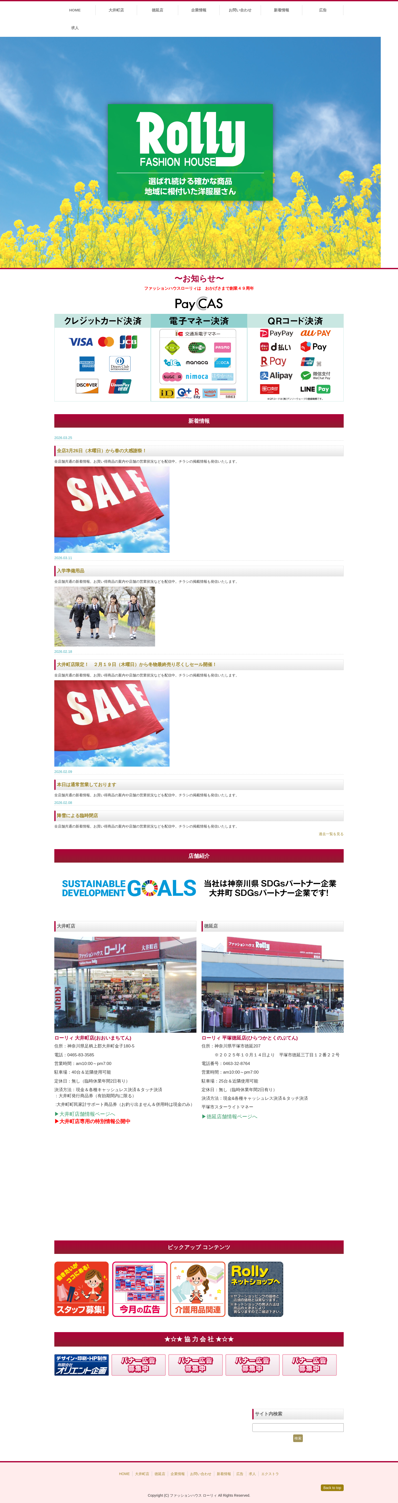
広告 (323, 10)
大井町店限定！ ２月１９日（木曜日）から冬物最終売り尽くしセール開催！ (137, 664)
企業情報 (198, 10)
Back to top (332, 1488)
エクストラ (270, 1474)
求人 (75, 28)
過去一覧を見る (331, 834)
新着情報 (281, 10)
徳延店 (157, 10)
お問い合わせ (240, 10)
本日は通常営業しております (86, 784)
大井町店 (116, 10)
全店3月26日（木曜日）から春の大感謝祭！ (102, 450)
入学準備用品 (70, 570)
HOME (74, 10)
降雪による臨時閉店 (77, 815)
